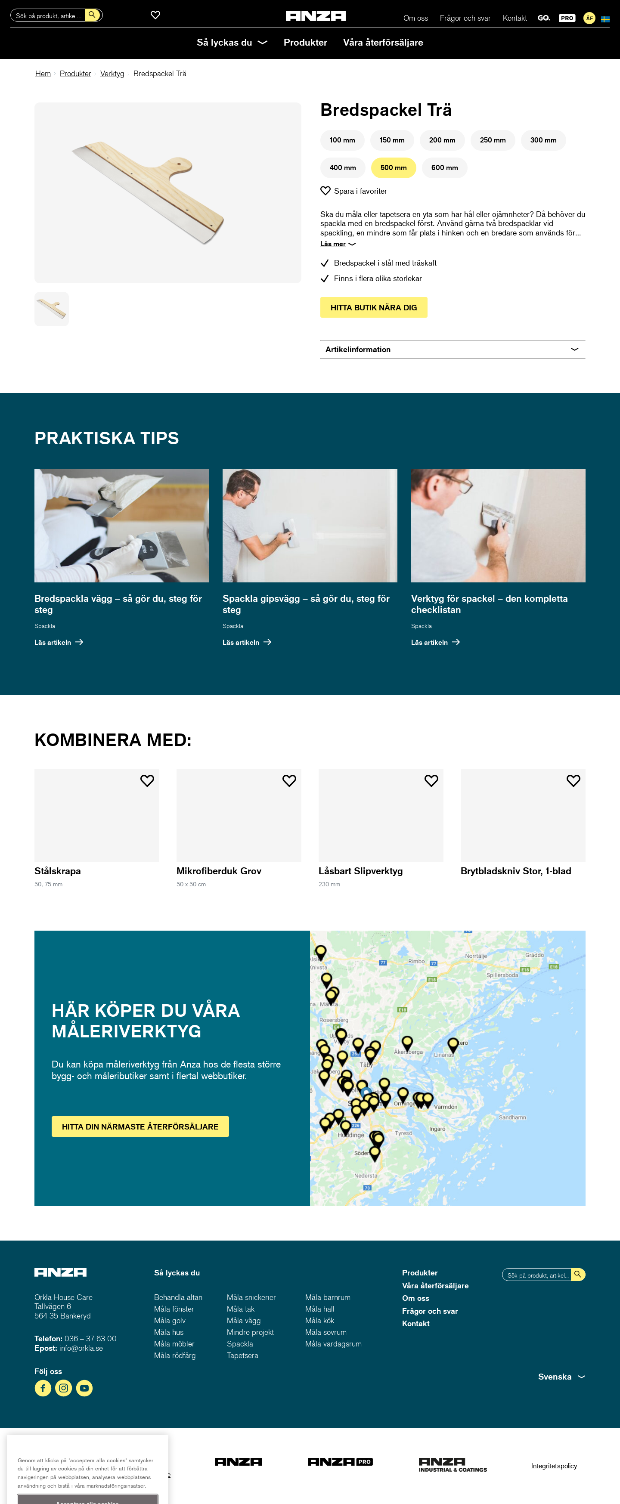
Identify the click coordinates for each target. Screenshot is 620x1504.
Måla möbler (174, 1343)
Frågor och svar (465, 17)
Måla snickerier (251, 1297)
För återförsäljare (589, 18)
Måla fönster (174, 1308)
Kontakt (515, 17)
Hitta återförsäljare (140, 1126)
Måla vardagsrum (333, 1343)
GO (544, 18)
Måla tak (240, 1308)
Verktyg (112, 73)
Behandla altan (178, 1297)
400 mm (343, 167)
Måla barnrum (327, 1297)
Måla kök (319, 1320)
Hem (43, 73)
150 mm (392, 140)
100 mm (342, 140)
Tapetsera (242, 1355)
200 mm (442, 140)
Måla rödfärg (175, 1355)
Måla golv (170, 1320)
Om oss (415, 17)
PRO (567, 18)
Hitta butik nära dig (374, 307)
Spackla (44, 625)
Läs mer (333, 243)
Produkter (305, 42)
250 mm (493, 140)
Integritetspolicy (554, 1465)
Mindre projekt (250, 1332)
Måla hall (320, 1308)
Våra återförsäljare (383, 42)
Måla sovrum (326, 1332)
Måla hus (168, 1332)
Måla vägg (244, 1320)
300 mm (543, 140)
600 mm (444, 167)
